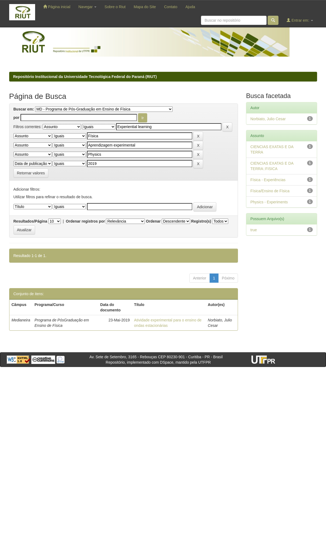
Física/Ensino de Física (270, 191)
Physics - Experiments (269, 202)
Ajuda (190, 7)
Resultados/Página (30, 221)
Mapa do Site (145, 7)
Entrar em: (300, 20)
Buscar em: (24, 109)
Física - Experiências (267, 180)
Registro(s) (201, 221)
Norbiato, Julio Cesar (268, 119)
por (17, 117)
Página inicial (56, 6)
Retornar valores (31, 173)
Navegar (87, 7)
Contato (170, 7)
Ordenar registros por (85, 221)
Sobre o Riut (115, 7)
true (253, 230)
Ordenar (153, 221)
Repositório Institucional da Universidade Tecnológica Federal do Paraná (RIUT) (85, 76)
